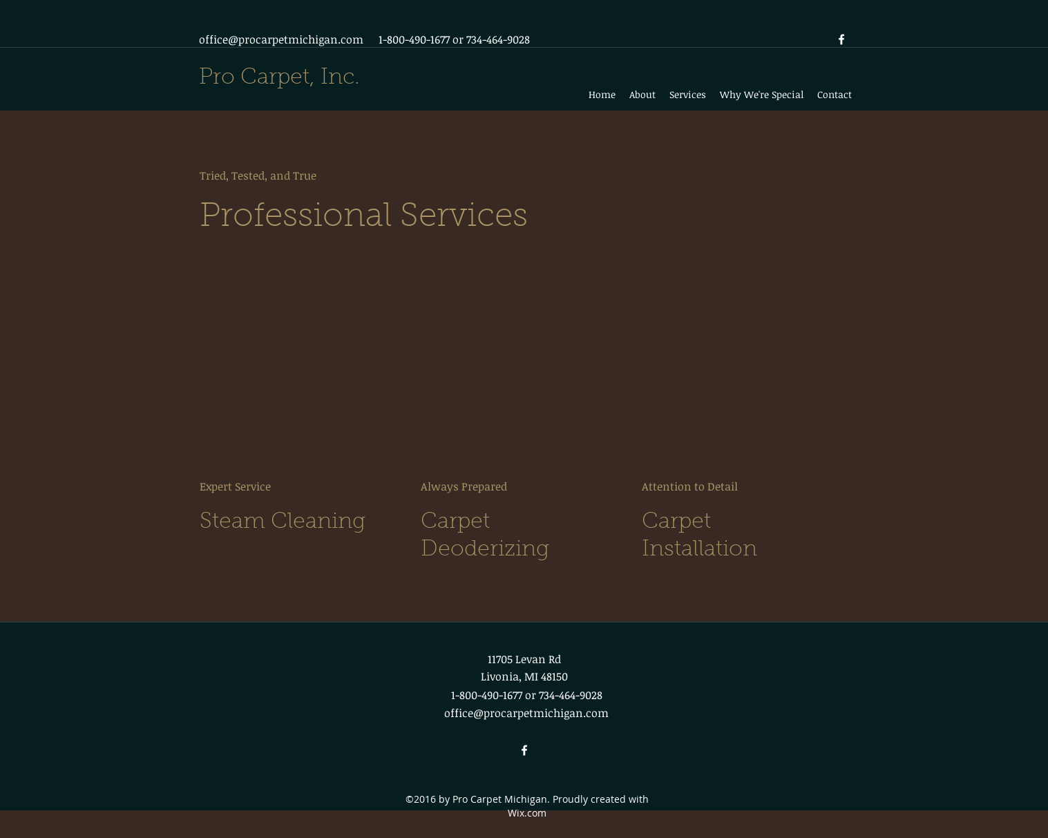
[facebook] (841, 39)
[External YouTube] (303, 380)
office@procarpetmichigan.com (281, 39)
